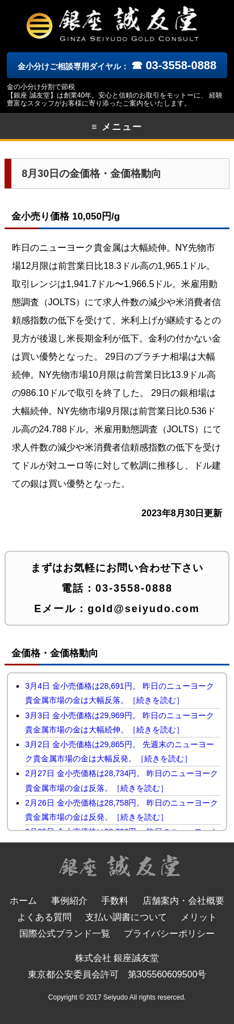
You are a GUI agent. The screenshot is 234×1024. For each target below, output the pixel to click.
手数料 (114, 900)
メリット (199, 917)
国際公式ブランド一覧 (64, 933)
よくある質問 (44, 917)
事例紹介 (69, 900)
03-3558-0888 (134, 588)
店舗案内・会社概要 (183, 900)
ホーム (23, 900)
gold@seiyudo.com (143, 608)
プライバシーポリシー (169, 933)
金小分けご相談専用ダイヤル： (117, 66)
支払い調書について (126, 917)
